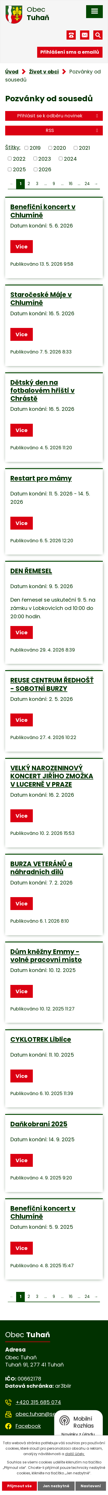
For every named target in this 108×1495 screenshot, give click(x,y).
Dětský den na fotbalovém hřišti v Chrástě (42, 390)
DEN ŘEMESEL (31, 571)
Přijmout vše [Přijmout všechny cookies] (19, 1486)
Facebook (28, 1426)
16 (71, 183)
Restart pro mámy (41, 478)
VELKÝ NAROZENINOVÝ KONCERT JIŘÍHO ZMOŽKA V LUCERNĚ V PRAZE (51, 776)
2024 (70, 158)
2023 (44, 158)
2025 (19, 169)
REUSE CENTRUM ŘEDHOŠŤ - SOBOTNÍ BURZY (52, 684)
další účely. (75, 1453)
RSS (73, 130)
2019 (35, 147)
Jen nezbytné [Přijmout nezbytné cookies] (56, 1486)
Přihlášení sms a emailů (69, 52)
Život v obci (44, 71)
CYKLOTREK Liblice (40, 1039)
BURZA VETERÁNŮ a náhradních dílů (41, 867)
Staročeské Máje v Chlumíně (41, 298)
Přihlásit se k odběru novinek (58, 115)
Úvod (11, 71)
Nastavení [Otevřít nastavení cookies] (91, 1486)
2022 (19, 158)
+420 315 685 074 (38, 1402)
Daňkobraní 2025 (38, 1124)
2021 (84, 147)
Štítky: (12, 147)
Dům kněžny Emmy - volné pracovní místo (46, 955)
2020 (59, 147)
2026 (45, 169)
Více (22, 246)
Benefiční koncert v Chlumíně (42, 210)
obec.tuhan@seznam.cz (46, 1414)
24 (87, 183)
